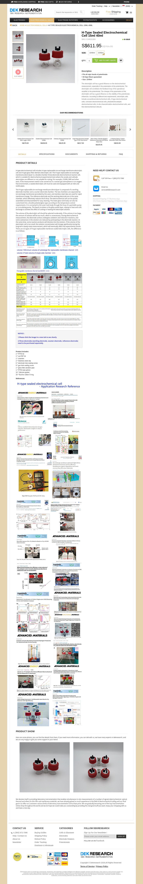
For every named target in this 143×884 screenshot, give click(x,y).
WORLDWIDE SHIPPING (23, 2)
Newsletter (116, 6)
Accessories (108, 20)
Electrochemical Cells (41, 20)
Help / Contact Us (20, 836)
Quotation (121, 60)
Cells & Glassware (66, 833)
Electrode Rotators (68, 20)
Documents (71, 154)
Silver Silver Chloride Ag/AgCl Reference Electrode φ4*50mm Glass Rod (99, 140)
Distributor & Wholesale (44, 845)
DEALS (129, 20)
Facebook (100, 841)
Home (22, 25)
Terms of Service (87, 866)
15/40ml (101, 53)
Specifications (47, 154)
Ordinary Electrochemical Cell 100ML (62, 139)
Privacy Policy (102, 866)
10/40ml (92, 53)
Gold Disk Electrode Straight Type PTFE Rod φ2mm (81, 139)
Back (14, 25)
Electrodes (19, 20)
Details (22, 154)
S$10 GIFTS (45, 2)
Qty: (84, 61)
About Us (16, 839)
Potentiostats (90, 20)
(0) (131, 12)
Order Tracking (97, 6)
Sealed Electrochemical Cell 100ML (44, 139)
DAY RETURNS (64, 2)
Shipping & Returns (96, 154)
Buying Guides (40, 833)
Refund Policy (40, 839)
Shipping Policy (41, 836)
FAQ (121, 154)
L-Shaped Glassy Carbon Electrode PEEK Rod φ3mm (117, 139)
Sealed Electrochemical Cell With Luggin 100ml (25, 139)
